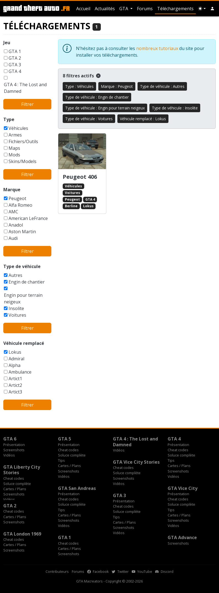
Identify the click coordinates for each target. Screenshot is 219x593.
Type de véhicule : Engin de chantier (97, 97)
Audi (13, 238)
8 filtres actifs (82, 76)
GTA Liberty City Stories (21, 470)
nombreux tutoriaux (157, 48)
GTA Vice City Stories (136, 462)
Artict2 (15, 385)
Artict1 (15, 379)
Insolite (16, 308)
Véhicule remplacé (23, 343)
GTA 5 (64, 439)
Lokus (15, 352)
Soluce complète (72, 455)
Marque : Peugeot (117, 86)
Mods (14, 155)
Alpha (14, 365)
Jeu (6, 43)
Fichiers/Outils (23, 141)
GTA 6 (9, 439)
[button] (212, 8)
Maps (14, 148)
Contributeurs (57, 571)
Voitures (17, 315)
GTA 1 (15, 51)
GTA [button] (124, 9)
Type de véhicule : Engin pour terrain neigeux (105, 108)
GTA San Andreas (77, 488)
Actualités (105, 9)
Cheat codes (68, 449)
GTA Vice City (182, 488)
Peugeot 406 (80, 176)
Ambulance (20, 372)
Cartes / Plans (69, 465)
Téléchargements (175, 9)
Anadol (16, 225)
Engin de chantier (27, 282)
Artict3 (15, 392)
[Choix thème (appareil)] (202, 8)
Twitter (120, 571)
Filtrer (27, 104)
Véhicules (18, 128)
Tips (61, 460)
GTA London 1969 (22, 534)
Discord (164, 571)
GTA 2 (15, 58)
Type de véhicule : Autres (162, 86)
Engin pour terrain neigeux (23, 298)
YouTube (142, 571)
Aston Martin (22, 232)
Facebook (98, 571)
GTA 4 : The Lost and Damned (25, 88)
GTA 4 (15, 71)
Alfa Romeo (20, 205)
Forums (145, 9)
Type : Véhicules (79, 86)
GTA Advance (182, 537)
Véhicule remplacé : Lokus (143, 118)
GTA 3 (15, 65)
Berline (71, 206)
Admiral (16, 359)
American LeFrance (28, 218)
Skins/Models (22, 161)
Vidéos (9, 455)
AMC (13, 212)
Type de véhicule (22, 266)
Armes (15, 135)
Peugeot (17, 198)
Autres (15, 275)
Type (8, 119)
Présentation (14, 444)
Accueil (83, 9)
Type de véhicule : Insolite (175, 108)
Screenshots (14, 449)
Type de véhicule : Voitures (89, 118)
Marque (11, 190)
